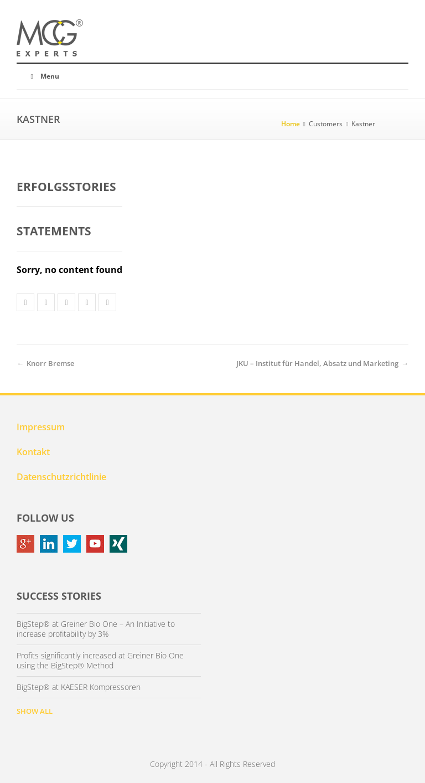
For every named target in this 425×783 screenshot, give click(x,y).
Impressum (41, 427)
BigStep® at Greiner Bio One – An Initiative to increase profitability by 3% (96, 629)
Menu (43, 76)
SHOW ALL (35, 711)
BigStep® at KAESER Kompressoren (79, 687)
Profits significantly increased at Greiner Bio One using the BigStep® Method (100, 661)
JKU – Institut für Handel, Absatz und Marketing (317, 363)
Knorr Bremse (50, 363)
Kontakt (33, 452)
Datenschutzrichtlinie (61, 477)
